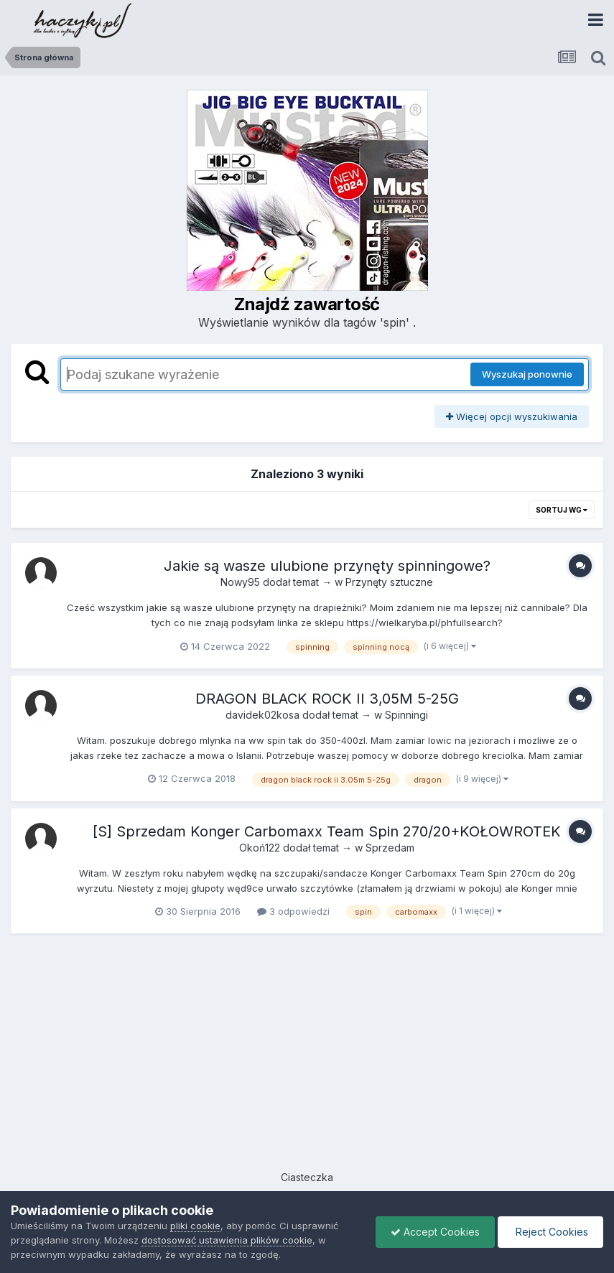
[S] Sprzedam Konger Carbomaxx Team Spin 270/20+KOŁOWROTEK (327, 831)
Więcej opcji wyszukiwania (511, 416)
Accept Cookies (435, 1232)
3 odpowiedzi (293, 911)
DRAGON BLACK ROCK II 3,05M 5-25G (327, 698)
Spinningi (406, 715)
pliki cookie (195, 1225)
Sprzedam (390, 847)
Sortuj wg (561, 509)
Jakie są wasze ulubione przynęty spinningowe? (327, 565)
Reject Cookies (550, 1232)
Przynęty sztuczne (389, 582)
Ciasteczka (307, 1177)
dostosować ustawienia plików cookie (226, 1240)
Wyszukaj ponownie (527, 374)
